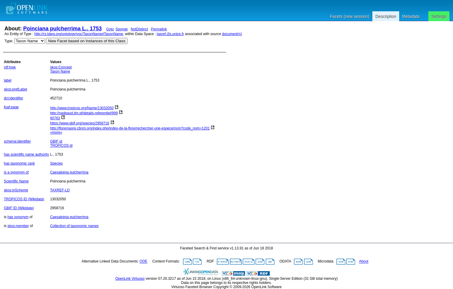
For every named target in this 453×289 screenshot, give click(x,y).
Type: (8, 41)
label (7, 80)
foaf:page (11, 107)
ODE (143, 262)
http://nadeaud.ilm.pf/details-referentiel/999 (83, 113)
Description (385, 16)
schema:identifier (17, 141)
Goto (110, 29)
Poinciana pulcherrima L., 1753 (62, 29)
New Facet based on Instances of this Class (86, 41)
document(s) (232, 34)
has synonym (18, 217)
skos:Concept (61, 67)
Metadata (410, 16)
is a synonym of (16, 172)
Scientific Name (16, 181)
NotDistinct (139, 29)
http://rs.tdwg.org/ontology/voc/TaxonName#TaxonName (79, 34)
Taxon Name (60, 71)
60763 (55, 118)
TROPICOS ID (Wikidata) (24, 199)
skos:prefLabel (15, 89)
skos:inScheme (16, 190)
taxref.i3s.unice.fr (170, 34)
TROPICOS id (61, 145)
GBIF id (56, 141)
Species (56, 163)
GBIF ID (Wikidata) (19, 208)
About (363, 262)
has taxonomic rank (19, 163)
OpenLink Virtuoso (130, 278)
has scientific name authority (26, 154)
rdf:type (10, 67)
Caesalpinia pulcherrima (69, 172)
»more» (56, 132)
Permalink (159, 29)
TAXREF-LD (60, 190)
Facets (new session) (349, 16)
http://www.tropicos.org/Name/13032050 (81, 108)
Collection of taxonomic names (74, 226)
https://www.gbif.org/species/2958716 (79, 123)
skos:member (18, 226)
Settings (438, 16)
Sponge (121, 29)
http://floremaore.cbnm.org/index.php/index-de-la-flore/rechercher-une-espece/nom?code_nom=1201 (130, 128)
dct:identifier (13, 98)
